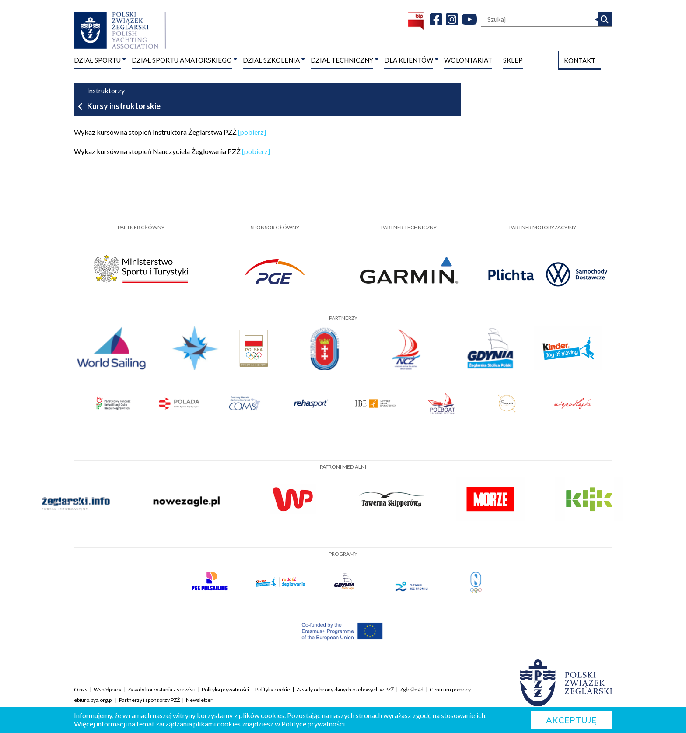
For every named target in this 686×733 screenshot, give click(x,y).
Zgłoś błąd (412, 689)
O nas (81, 689)
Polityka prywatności (225, 689)
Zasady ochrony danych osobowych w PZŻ (345, 689)
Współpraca (108, 689)
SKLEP (513, 60)
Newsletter (199, 700)
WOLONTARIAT (468, 60)
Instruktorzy (106, 90)
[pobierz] (252, 132)
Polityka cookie (272, 689)
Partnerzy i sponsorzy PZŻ (149, 700)
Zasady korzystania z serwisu (162, 689)
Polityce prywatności (313, 723)
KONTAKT (579, 60)
